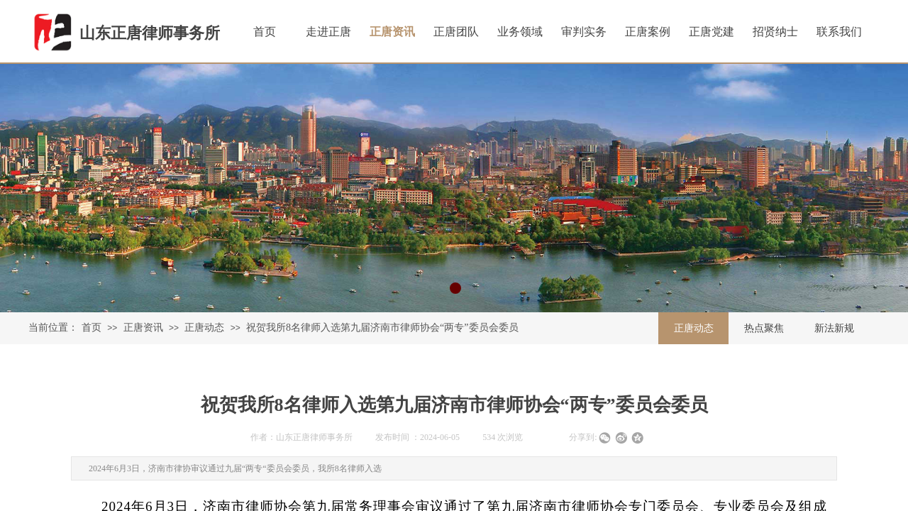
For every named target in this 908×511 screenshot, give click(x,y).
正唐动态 (204, 327)
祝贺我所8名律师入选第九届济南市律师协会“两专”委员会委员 (382, 327)
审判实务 (584, 32)
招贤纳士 (775, 32)
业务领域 (520, 32)
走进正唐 (328, 32)
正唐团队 (456, 32)
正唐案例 (647, 32)
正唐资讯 (143, 327)
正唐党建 (711, 32)
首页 (91, 327)
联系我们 (839, 32)
